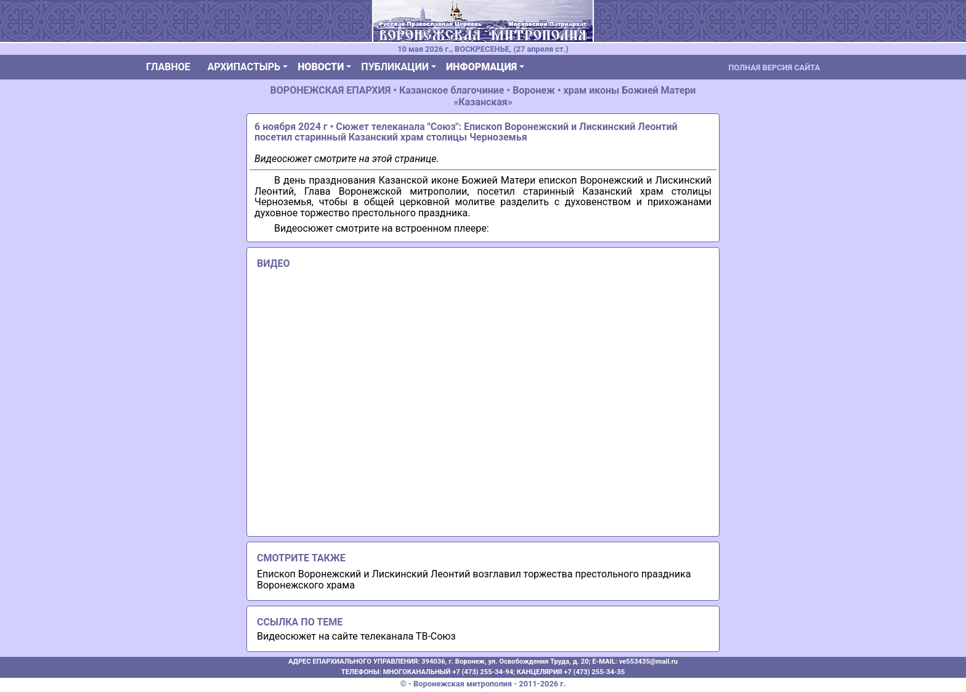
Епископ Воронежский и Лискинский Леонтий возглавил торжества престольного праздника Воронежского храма (474, 579)
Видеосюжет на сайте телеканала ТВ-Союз (356, 636)
